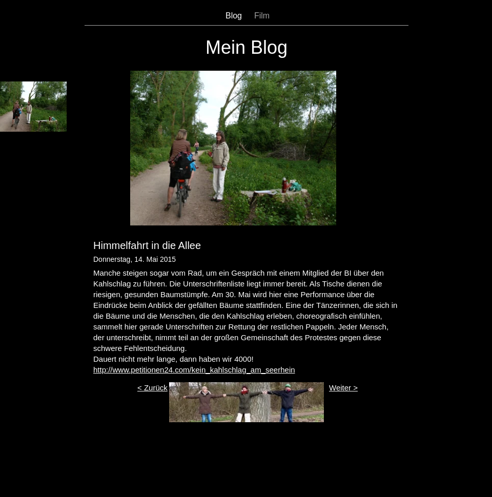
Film (262, 15)
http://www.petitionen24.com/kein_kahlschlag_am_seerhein (194, 369)
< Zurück (152, 387)
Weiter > (343, 387)
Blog (233, 15)
